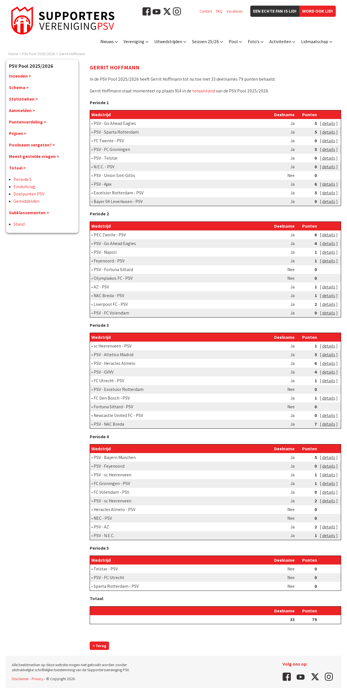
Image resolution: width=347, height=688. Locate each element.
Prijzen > (17, 133)
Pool (233, 42)
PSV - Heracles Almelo (114, 363)
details (328, 123)
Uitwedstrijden (168, 42)
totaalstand (203, 91)
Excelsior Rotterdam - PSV (119, 193)
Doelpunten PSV (28, 194)
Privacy (37, 678)
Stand (19, 224)
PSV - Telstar (106, 158)
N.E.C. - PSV (104, 167)
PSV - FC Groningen (112, 149)
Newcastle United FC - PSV (118, 415)
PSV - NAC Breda (109, 424)
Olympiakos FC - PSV (113, 278)
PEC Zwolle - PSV (110, 235)
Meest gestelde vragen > (34, 156)
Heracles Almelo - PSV (114, 509)
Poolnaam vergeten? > (32, 145)
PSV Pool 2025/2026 (38, 53)
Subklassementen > (29, 213)
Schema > (19, 87)
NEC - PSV (103, 518)
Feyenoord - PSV (109, 261)
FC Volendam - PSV (111, 492)
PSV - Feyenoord (109, 466)
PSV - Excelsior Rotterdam (119, 389)
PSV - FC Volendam (111, 313)
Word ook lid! (317, 11)
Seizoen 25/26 (205, 42)
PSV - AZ (101, 527)
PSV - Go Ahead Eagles (115, 123)
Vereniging (134, 42)
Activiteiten (280, 42)
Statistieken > (23, 99)
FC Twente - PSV (109, 141)
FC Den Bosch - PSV (112, 398)
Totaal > (17, 168)
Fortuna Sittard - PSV (113, 407)
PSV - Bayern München (115, 457)
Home (13, 53)
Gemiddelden (26, 201)
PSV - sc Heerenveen (112, 475)
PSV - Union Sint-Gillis (114, 175)
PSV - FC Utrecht (109, 577)
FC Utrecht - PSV (109, 381)
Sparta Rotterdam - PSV (116, 586)
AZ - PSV (101, 287)
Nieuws (107, 42)
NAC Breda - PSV (109, 295)
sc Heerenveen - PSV (112, 346)
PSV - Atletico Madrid (113, 355)
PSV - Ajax (103, 184)
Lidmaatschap (314, 42)
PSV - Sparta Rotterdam (116, 132)
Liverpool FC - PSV (111, 304)
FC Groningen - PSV (112, 483)
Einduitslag (24, 187)
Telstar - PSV (106, 569)
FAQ (219, 11)
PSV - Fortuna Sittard (113, 269)
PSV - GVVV (104, 372)
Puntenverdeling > (27, 122)
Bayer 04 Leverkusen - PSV (118, 201)
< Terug (99, 645)
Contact (206, 11)
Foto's (254, 42)
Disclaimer (20, 678)
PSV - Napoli (105, 252)
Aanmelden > (22, 110)
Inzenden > (20, 76)
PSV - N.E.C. (104, 535)
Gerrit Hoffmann (72, 53)
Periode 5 (22, 179)
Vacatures (234, 11)
